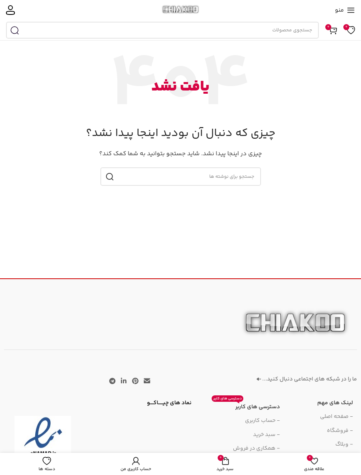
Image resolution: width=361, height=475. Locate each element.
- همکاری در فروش (256, 448)
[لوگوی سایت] (180, 10)
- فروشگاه (340, 430)
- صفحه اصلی (336, 416)
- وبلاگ (344, 444)
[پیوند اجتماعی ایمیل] (147, 381)
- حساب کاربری (262, 420)
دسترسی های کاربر (246, 405)
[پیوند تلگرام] (112, 381)
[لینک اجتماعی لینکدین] (123, 381)
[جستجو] (162, 30)
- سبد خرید (266, 434)
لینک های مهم (335, 403)
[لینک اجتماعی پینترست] (135, 381)
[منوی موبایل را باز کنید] (345, 10)
